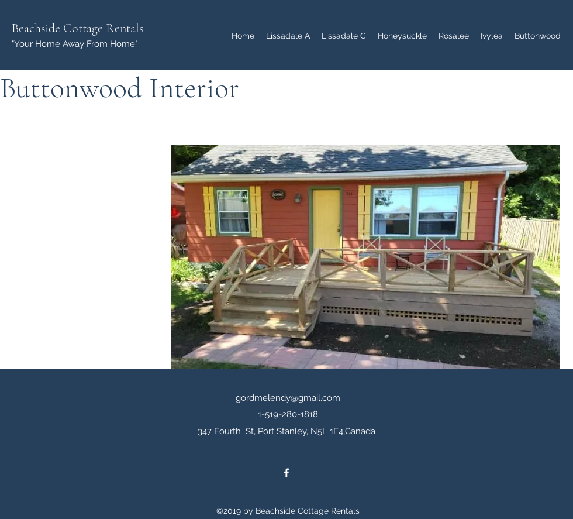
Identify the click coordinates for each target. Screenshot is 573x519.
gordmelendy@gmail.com (288, 398)
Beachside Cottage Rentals (77, 28)
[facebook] (286, 473)
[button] (365, 257)
